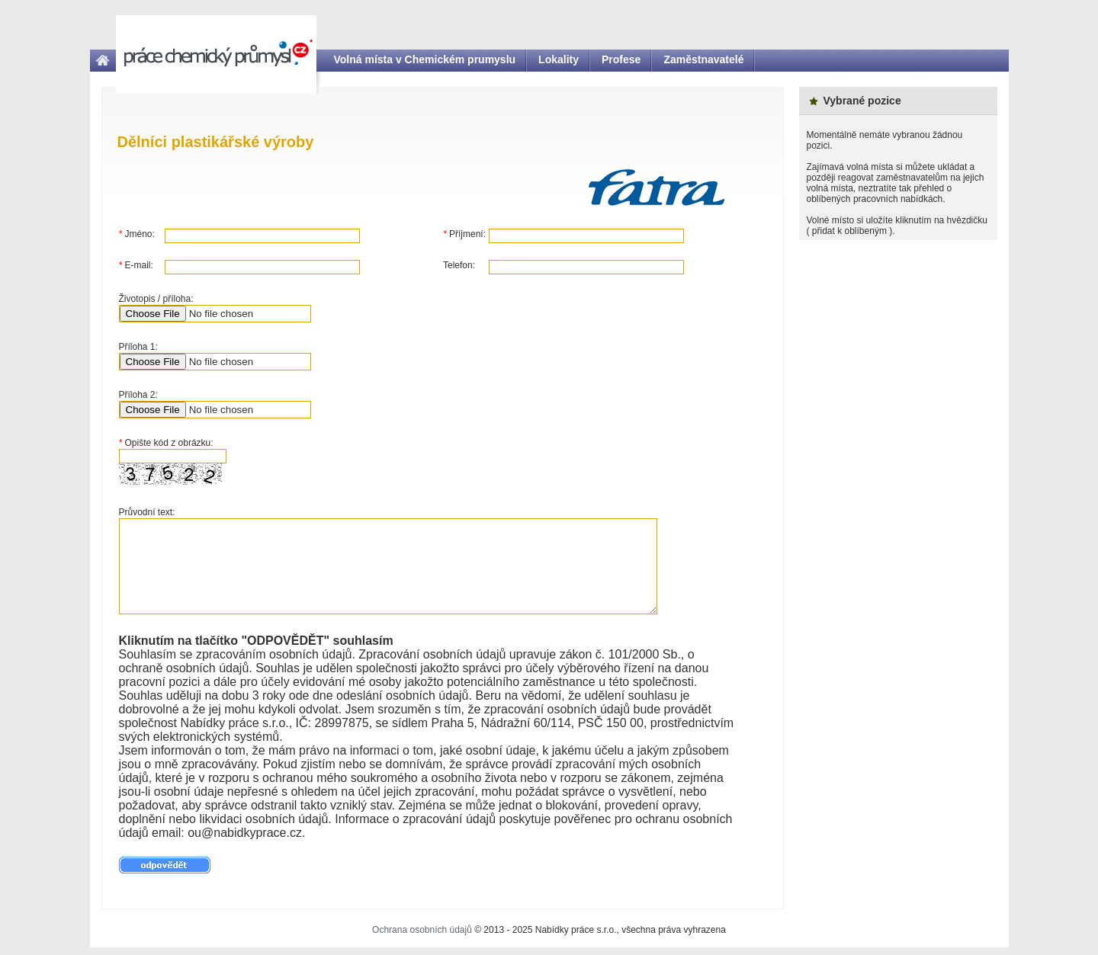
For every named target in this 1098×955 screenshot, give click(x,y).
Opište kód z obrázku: (166, 442)
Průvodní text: (147, 512)
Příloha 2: (138, 394)
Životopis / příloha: (156, 298)
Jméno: (137, 234)
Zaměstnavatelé (703, 59)
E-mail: (136, 265)
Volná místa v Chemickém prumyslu (425, 59)
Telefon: (459, 265)
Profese (621, 59)
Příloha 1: (138, 346)
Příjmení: (464, 234)
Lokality (558, 59)
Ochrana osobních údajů (422, 930)
